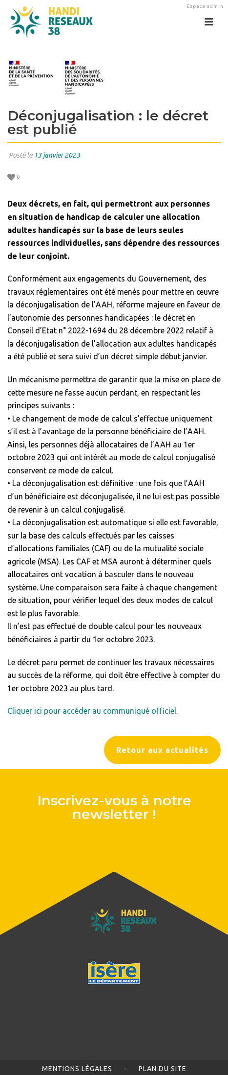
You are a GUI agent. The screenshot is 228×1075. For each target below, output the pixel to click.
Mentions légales (77, 1069)
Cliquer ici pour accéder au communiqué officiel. (92, 710)
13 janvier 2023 (57, 155)
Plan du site (163, 1069)
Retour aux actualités (162, 750)
